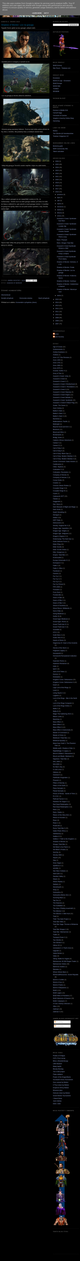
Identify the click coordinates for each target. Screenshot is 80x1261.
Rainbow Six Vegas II (60, 801)
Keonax (56, 334)
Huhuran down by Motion (61, 1093)
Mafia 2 (55, 708)
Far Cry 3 (56, 579)
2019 (57, 182)
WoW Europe (57, 83)
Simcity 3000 (57, 855)
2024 (57, 167)
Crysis (55, 493)
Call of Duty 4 (57, 448)
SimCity (55, 852)
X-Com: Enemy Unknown (61, 1003)
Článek (55, 499)
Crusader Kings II (59, 488)
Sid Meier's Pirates (59, 849)
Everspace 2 (57, 563)
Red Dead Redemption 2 (61, 807)
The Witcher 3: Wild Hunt (61, 913)
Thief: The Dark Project (61, 919)
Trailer (55, 934)
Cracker (55, 483)
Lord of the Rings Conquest (62, 703)
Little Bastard (57, 1064)
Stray (54, 890)
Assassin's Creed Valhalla (61, 397)
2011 (57, 311)
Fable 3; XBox (58, 568)
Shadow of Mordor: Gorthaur (66, 281)
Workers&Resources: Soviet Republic (65, 974)
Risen (55, 820)
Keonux (55, 674)
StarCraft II (56, 873)
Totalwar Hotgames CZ (60, 136)
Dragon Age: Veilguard (60, 533)
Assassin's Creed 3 (59, 389)
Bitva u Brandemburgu (60, 1061)
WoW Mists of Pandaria (61, 995)
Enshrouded (57, 557)
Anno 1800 (56, 365)
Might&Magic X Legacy (61, 751)
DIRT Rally (56, 520)
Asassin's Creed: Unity (60, 376)
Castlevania (57, 464)
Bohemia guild (58, 146)
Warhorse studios (59, 966)
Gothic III (56, 616)
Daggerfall (56, 501)
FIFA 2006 (56, 587)
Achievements (58, 349)
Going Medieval (58, 613)
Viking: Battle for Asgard (61, 959)
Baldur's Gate (57, 411)
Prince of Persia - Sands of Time (64, 793)
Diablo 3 (56, 517)
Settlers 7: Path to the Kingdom (63, 839)
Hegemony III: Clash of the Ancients (65, 643)
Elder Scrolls (57, 547)
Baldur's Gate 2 (58, 413)
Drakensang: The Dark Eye (62, 539)
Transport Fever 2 (59, 937)
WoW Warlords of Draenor (62, 998)
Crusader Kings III (59, 491)
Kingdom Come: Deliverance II (63, 682)
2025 (57, 164)
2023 (57, 170)
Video (55, 956)
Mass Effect (57, 722)
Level (55, 690)
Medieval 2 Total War (60, 738)
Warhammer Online (59, 964)
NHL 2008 (56, 761)
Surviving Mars (58, 898)
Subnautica (57, 892)
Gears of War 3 (58, 603)
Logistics (56, 695)
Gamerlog (56, 121)
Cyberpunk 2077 (58, 496)
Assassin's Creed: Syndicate (62, 400)
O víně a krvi (57, 769)
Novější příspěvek (7, 298)
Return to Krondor (59, 817)
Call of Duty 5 (57, 451)
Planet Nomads (58, 791)
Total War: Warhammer (61, 932)
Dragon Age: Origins (60, 531)
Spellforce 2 (57, 865)
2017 (57, 189)
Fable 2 (55, 565)
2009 (57, 318)
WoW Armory (57, 65)
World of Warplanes (59, 987)
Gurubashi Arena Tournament (63, 1079)
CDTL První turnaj (59, 1058)
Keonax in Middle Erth (60, 110)
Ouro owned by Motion (60, 1082)
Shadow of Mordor (14, 283)
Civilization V (57, 469)
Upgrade (56, 951)
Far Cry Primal (58, 584)
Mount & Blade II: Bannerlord (63, 753)
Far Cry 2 (56, 576)
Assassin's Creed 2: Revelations (64, 387)
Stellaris (55, 884)
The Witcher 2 (57, 911)
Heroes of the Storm (60, 648)
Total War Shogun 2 (59, 929)
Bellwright (56, 424)
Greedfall (56, 629)
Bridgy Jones (57, 437)
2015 (57, 299)
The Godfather (58, 905)
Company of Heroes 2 (60, 477)
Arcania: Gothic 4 (59, 371)
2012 (57, 308)
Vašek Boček (57, 953)
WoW (55, 990)
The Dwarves (57, 903)
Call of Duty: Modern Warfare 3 (63, 459)
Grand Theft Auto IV (59, 624)
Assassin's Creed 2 (59, 381)
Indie (54, 666)
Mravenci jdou (57, 1090)
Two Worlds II (57, 942)
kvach (55, 685)
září (58, 200)
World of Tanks (58, 985)
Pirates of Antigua (59, 1056)
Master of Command (60, 732)
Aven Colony (57, 408)
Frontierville (57, 595)
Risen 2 (55, 823)
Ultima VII (56, 945)
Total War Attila (58, 922)
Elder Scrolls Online (59, 549)
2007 (57, 324)
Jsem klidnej (57, 1101)
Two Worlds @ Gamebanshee (63, 133)
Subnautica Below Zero (61, 895)
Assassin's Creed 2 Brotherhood (64, 384)
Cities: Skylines (58, 467)
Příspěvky (58, 1022)
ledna (59, 295)
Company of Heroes (60, 475)
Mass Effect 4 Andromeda (61, 730)
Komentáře (59, 1026)
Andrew (55, 355)
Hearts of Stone (58, 640)
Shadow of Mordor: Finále (65, 267)
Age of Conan (57, 347)
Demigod (56, 515)
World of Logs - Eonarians (62, 81)
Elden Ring (56, 544)
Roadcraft (56, 825)
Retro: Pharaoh (62, 240)
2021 (57, 176)
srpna (59, 203)
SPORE (55, 868)
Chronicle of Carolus (60, 115)
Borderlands (57, 435)
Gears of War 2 (58, 600)
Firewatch (56, 589)
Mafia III (55, 711)
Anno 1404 (56, 360)
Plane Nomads (58, 788)
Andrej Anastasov (59, 352)
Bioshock (56, 429)
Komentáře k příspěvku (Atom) (26, 302)
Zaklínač (56, 1009)
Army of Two (57, 373)
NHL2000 (56, 764)
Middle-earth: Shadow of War (63, 748)
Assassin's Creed (59, 379)
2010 (57, 314)
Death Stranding (58, 512)
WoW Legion (57, 993)
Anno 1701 (56, 363)
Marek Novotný (59, 337)
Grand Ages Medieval (60, 619)
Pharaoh (56, 780)
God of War (57, 611)
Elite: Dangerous (58, 552)
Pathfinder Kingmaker (60, 777)
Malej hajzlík (57, 1066)
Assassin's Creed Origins (61, 395)
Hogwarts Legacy (59, 650)
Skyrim (55, 857)
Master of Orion (58, 735)
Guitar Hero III (58, 637)
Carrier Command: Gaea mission (64, 461)
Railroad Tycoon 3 (59, 799)
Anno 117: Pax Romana (61, 357)
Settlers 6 (56, 836)
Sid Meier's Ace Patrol (60, 847)
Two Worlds (57, 940)
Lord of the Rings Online (61, 706)
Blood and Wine (58, 432)
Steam (55, 879)
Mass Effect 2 (57, 724)
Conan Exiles (57, 480)
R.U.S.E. (56, 796)
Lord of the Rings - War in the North (65, 698)
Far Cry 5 (56, 581)
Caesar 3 (56, 443)
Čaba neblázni (58, 1074)
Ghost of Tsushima (59, 605)
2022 (57, 173)
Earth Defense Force (60, 541)
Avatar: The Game (59, 405)
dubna (59, 210)
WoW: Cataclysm (59, 1001)
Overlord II (56, 775)
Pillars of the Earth (59, 785)
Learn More (37, 13)
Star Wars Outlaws (59, 871)
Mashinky (56, 719)
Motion (55, 131)
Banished (56, 419)
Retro (55, 809)
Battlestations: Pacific (60, 421)
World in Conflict (58, 980)
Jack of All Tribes (58, 671)
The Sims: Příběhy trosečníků (63, 908)
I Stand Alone (57, 1098)
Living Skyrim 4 (58, 693)
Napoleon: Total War (60, 759)
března (59, 213)
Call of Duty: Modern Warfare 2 (63, 456)
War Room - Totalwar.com (61, 68)
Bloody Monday (58, 1069)
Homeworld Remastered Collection (65, 656)
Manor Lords (57, 716)
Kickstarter (56, 677)
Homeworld (57, 653)
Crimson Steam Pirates (61, 485)
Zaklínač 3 (56, 1012)
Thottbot (56, 89)
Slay (54, 860)
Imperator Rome (58, 661)
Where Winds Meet (59, 972)
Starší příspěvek (43, 298)
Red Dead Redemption (60, 804)
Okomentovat (5, 295)
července (60, 207)
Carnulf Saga (57, 113)
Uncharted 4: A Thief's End (62, 948)
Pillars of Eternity (58, 783)
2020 (57, 179)
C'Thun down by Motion (61, 1085)
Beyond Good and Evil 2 (61, 427)
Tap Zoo (55, 900)
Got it (46, 13)
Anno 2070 (56, 368)
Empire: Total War (59, 555)
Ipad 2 (55, 669)
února (59, 216)
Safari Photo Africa (59, 831)
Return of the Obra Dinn (61, 815)
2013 (57, 305)
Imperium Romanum (60, 663)
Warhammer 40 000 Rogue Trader (64, 961)
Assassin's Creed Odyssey (62, 392)
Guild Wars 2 (57, 635)
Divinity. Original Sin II (60, 525)
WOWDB (56, 91)
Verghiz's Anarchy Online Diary (63, 118)
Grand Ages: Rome (59, 621)
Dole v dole (57, 1104)
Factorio (55, 573)
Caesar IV (56, 445)
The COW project (59, 1071)
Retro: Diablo (57, 812)
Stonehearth (57, 887)
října (59, 197)
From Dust (56, 592)
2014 (57, 302)
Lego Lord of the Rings (60, 687)
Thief (54, 916)
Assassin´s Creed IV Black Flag (63, 403)
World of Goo (57, 982)
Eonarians (56, 78)
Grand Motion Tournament (62, 1096)
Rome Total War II (59, 828)
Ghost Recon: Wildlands (61, 608)
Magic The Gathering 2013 (62, 714)
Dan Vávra (56, 504)
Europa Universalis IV (60, 560)
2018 (57, 186)
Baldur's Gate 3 (58, 416)
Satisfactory (57, 833)
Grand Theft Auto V (59, 627)
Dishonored (57, 523)
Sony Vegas (57, 863)
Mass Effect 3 (57, 727)
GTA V (55, 632)
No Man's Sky (57, 767)
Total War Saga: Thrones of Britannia (65, 924)
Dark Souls (56, 509)
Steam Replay (58, 881)
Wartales (56, 969)
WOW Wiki (56, 86)
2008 (57, 321)
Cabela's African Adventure (62, 440)
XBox (55, 1006)
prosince (60, 194)
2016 (57, 192)
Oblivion (55, 772)
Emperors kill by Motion (61, 1088)
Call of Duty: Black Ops (61, 453)
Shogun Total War (59, 844)
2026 (57, 161)
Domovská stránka (26, 298)
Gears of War (57, 597)
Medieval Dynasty (59, 740)
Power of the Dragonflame (62, 1077)
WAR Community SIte (60, 149)
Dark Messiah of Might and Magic (64, 507)
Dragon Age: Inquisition (61, 528)
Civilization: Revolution (60, 472)
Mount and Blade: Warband (62, 756)
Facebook (56, 571)
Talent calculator (58, 151)
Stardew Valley (58, 876)
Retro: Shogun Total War (65, 243)
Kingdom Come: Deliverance (62, 679)
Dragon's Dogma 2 (59, 536)
